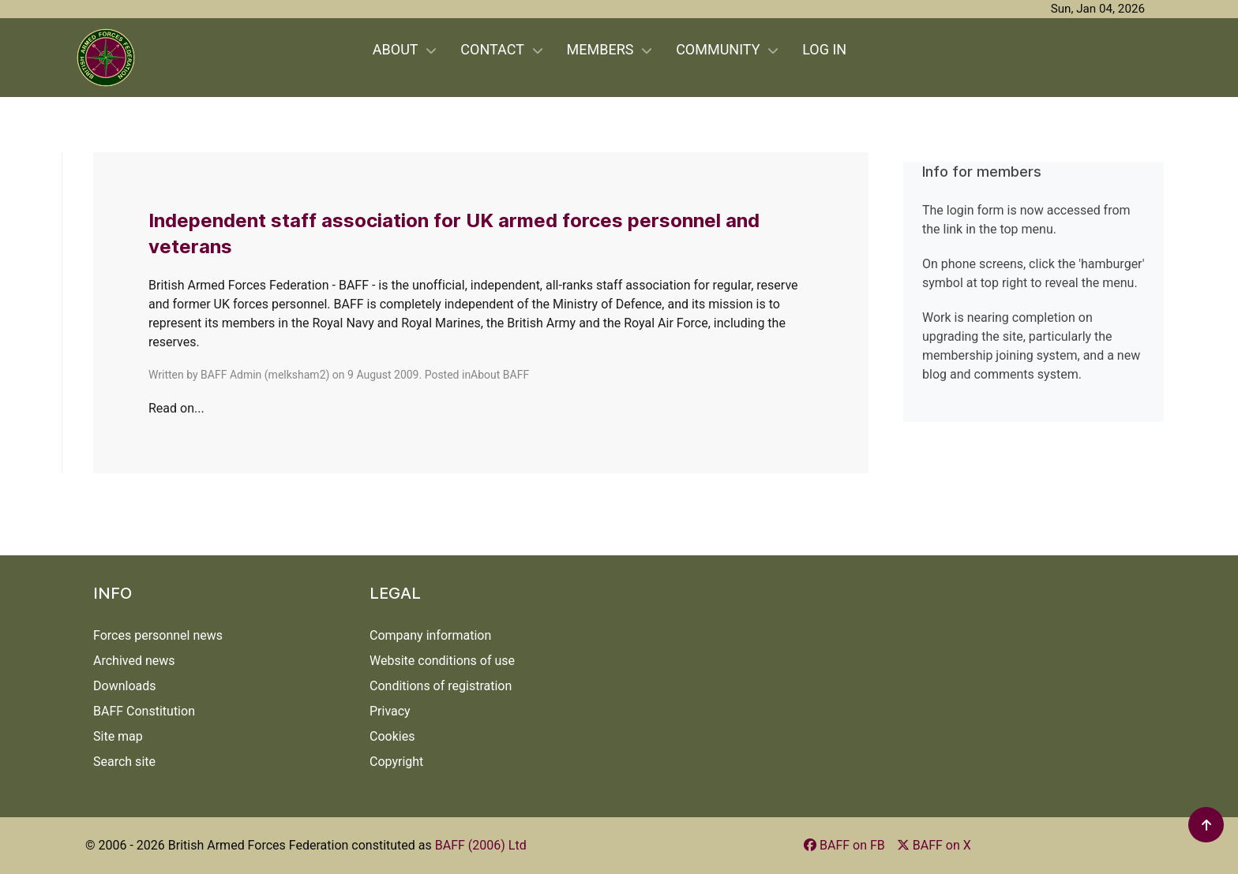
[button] (1207, 824)
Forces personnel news (158, 635)
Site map (118, 736)
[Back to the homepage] (105, 57)
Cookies (392, 736)
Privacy (390, 711)
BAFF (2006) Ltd (481, 845)
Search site (124, 761)
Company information (430, 635)
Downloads (124, 685)
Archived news (134, 660)
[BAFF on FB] (844, 845)
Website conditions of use (442, 660)
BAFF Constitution (144, 711)
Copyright (396, 761)
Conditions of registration (441, 685)
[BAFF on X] (934, 845)
